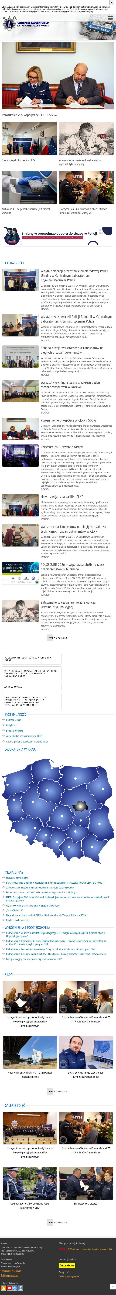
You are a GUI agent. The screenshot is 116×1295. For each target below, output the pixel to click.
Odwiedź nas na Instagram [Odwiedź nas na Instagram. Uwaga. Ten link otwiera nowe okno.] (20, 1288)
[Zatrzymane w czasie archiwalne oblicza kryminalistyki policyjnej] (86, 145)
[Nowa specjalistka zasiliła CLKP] (29, 143)
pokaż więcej (58, 638)
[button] (110, 18)
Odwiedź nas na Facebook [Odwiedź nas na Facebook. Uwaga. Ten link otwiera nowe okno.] (14, 1288)
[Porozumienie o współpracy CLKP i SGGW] (58, 81)
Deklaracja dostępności (69, 1276)
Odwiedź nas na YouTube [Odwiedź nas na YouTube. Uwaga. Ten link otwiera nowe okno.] (9, 1288)
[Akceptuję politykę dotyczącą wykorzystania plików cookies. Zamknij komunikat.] (111, 2)
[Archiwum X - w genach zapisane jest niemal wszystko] (29, 194)
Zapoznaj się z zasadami (11, 1270)
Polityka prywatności (9, 1275)
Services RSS (3, 1288)
